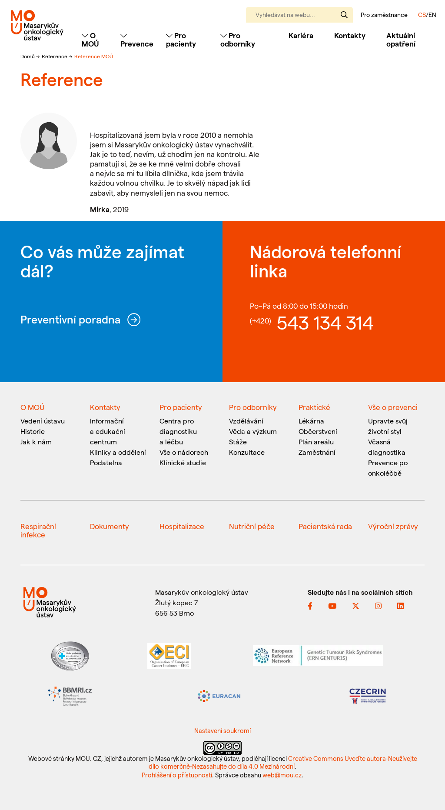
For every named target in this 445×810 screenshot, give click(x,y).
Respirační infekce (38, 530)
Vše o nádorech (183, 452)
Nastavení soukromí (222, 730)
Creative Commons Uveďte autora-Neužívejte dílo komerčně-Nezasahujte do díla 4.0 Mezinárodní (283, 762)
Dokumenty (109, 526)
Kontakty (349, 35)
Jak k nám (36, 441)
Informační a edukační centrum (107, 431)
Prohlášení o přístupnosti (177, 775)
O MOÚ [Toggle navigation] (90, 39)
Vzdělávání (246, 421)
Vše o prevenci (393, 407)
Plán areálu (316, 441)
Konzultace (247, 452)
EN (432, 14)
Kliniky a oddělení (118, 452)
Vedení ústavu (42, 421)
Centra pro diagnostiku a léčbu (178, 431)
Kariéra (301, 35)
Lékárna (311, 421)
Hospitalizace (181, 526)
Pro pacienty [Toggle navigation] (181, 39)
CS (422, 14)
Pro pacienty (180, 407)
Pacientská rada (325, 526)
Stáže (238, 441)
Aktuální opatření (400, 39)
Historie (32, 431)
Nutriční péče (252, 526)
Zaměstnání (317, 452)
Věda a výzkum (253, 431)
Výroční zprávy (393, 526)
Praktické (314, 407)
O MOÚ (32, 407)
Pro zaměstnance (384, 14)
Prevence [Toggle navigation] (136, 40)
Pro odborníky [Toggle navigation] (237, 39)
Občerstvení (318, 431)
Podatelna (106, 462)
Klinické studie (182, 462)
